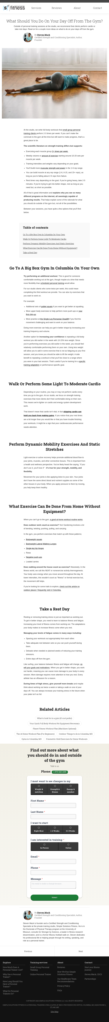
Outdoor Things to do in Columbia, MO (76, 734)
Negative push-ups (34, 558)
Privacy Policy (63, 991)
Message (37, 882)
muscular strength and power (52, 169)
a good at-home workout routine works (66, 520)
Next (81, 956)
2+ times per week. (60, 152)
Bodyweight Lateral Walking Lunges (41, 545)
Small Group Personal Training (39, 973)
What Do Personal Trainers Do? (11, 997)
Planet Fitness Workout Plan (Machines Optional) (54, 729)
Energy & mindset (70, 792)
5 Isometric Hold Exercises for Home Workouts (66, 740)
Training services (38, 967)
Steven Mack (43, 35)
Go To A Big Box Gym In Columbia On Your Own (44, 235)
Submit (54, 902)
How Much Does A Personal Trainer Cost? (13, 973)
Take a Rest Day (30, 253)
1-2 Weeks (55, 833)
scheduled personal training (52, 284)
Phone (35, 871)
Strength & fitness (55, 792)
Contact (97, 8)
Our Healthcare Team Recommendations (66, 985)
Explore (7, 967)
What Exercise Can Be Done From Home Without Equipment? (50, 249)
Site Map (54, 1017)
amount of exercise (50, 156)
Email (35, 860)
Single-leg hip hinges (35, 549)
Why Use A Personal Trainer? (12, 980)
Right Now (38, 833)
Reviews (56, 8)
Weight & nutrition (38, 792)
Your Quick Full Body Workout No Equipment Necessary (55, 724)
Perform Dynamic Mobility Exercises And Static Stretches (48, 244)
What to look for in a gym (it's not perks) (54, 719)
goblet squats (46, 307)
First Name (38, 802)
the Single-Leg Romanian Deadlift (54, 320)
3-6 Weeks (70, 833)
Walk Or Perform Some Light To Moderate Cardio (44, 240)
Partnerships (90, 984)
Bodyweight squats (34, 540)
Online (68, 851)
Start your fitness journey (92, 973)
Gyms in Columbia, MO (32, 740)
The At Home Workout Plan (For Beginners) (35, 734)
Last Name (38, 813)
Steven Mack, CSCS (93, 979)
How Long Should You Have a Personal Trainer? (13, 989)
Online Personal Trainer (40, 979)
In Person (44, 851)
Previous (28, 956)
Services (36, 8)
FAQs (59, 995)
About (77, 8)
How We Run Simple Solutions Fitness (66, 978)
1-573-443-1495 (60, 772)
